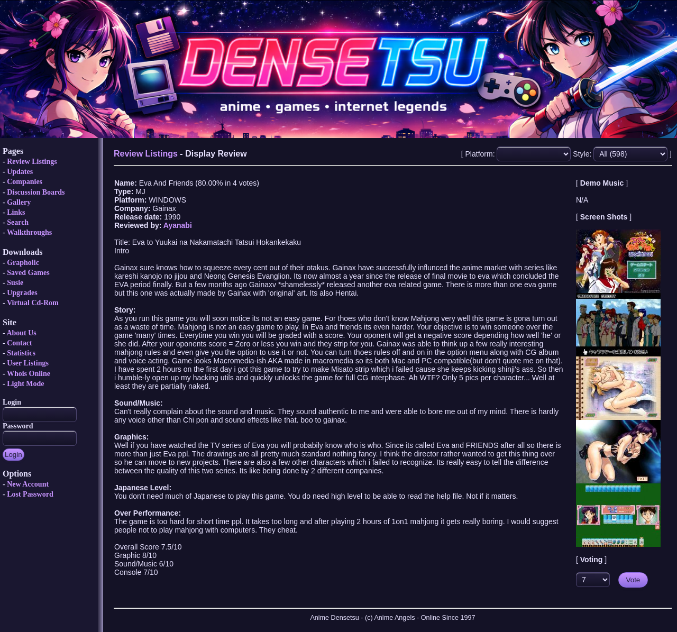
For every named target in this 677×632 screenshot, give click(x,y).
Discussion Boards (36, 192)
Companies (24, 182)
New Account (28, 484)
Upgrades (22, 293)
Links (16, 212)
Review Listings (32, 162)
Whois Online (28, 374)
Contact (19, 343)
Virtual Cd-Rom (33, 303)
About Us (21, 333)
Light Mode (25, 384)
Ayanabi (177, 225)
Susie (15, 283)
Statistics (21, 353)
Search (18, 222)
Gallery (19, 202)
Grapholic (23, 263)
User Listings (28, 363)
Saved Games (28, 273)
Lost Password (30, 494)
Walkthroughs (29, 232)
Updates (20, 172)
